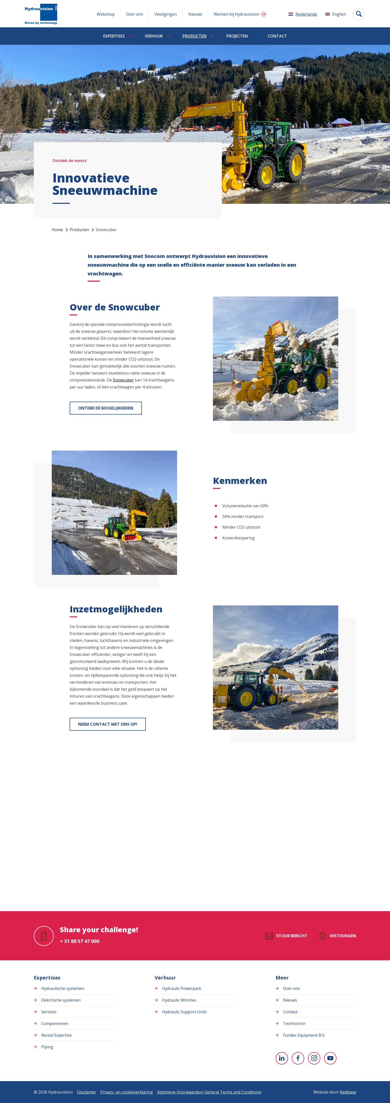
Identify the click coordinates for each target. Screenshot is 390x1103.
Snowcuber (123, 380)
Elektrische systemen (61, 1000)
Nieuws (195, 14)
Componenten (54, 1023)
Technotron (294, 1023)
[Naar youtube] (330, 1058)
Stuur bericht (291, 935)
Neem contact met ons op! (107, 724)
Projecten (237, 36)
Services (48, 1012)
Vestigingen (165, 14)
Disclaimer (86, 1092)
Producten (194, 36)
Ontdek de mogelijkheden (105, 408)
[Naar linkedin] (282, 1058)
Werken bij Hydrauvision (236, 14)
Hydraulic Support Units (184, 1012)
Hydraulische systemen (62, 988)
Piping (47, 1047)
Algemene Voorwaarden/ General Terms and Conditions (209, 1092)
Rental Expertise (56, 1035)
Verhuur (154, 36)
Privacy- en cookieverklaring (126, 1092)
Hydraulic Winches (179, 1000)
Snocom (155, 256)
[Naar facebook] (298, 1058)
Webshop (106, 14)
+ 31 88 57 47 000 (79, 941)
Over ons (134, 14)
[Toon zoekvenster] (359, 14)
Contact (277, 36)
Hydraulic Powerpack (181, 988)
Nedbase (348, 1092)
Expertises (114, 36)
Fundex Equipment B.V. (304, 1035)
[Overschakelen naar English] (335, 14)
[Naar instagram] (314, 1058)
